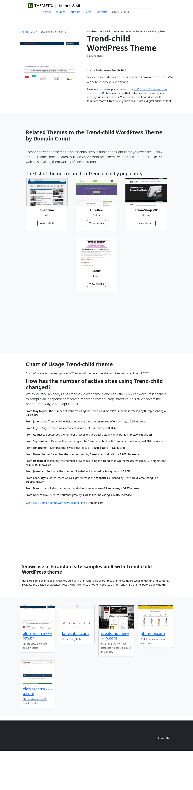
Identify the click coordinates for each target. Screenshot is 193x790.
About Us (163, 773)
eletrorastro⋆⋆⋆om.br (37, 671)
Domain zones (163, 767)
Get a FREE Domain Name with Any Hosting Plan (55, 538)
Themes (46, 12)
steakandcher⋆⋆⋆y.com (115, 671)
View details (47, 223)
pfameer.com (152, 668)
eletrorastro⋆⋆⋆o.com (37, 726)
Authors (75, 12)
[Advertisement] (96, 322)
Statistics (101, 12)
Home (115, 767)
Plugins (60, 12)
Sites (88, 12)
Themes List (27, 31)
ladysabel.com (75, 668)
